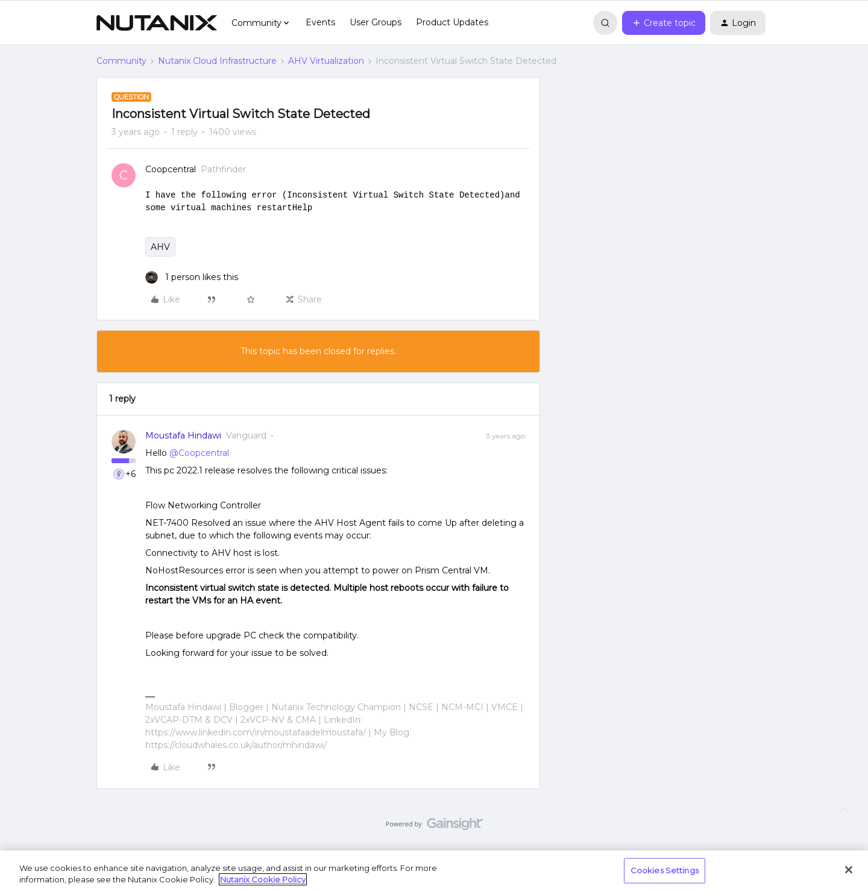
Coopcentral (170, 169)
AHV (160, 247)
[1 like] (191, 277)
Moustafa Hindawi (183, 435)
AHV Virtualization (326, 60)
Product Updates (452, 22)
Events (320, 22)
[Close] (848, 869)
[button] (663, 23)
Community (121, 60)
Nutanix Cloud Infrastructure (217, 60)
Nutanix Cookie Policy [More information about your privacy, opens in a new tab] (263, 879)
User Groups (375, 22)
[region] (434, 871)
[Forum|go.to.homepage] (156, 23)
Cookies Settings (665, 870)
